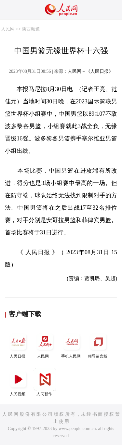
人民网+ (45, 344)
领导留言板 (98, 344)
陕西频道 (31, 29)
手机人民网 (71, 344)
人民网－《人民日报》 (90, 71)
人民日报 (18, 344)
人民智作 (45, 382)
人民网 (8, 29)
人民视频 (18, 382)
